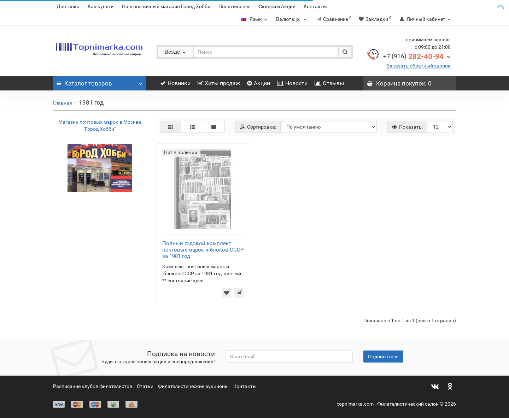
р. (292, 19)
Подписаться (383, 356)
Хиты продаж (219, 83)
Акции (258, 83)
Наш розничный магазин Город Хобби (166, 6)
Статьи (145, 386)
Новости (292, 83)
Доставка (68, 6)
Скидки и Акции (277, 6)
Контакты (315, 6)
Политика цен (234, 6)
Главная (62, 103)
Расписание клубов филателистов (92, 386)
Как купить (101, 6)
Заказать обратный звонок (419, 66)
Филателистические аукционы (193, 386)
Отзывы (329, 83)
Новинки (175, 83)
